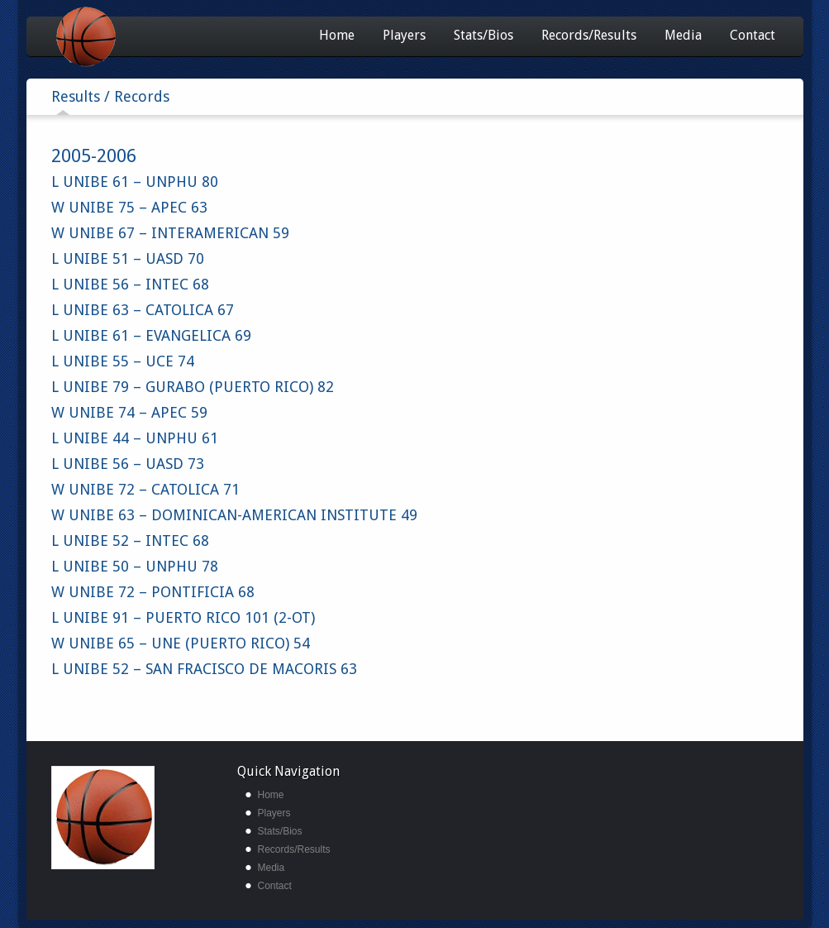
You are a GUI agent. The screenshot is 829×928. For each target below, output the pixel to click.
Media (683, 35)
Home (337, 35)
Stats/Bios (483, 35)
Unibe (115, 37)
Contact (752, 35)
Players (404, 35)
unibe (103, 817)
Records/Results (588, 35)
